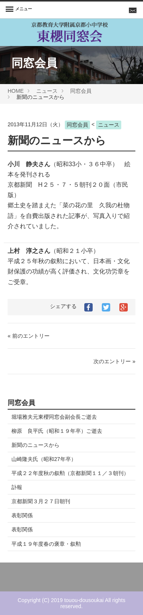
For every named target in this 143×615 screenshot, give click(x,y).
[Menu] (19, 10)
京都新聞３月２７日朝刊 (40, 501)
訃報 (16, 487)
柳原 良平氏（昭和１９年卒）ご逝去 (56, 431)
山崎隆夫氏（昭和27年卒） (43, 459)
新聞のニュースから (35, 445)
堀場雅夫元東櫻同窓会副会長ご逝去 (54, 417)
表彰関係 (22, 515)
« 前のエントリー (29, 336)
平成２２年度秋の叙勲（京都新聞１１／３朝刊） (70, 473)
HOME (16, 91)
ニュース (47, 91)
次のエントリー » (114, 361)
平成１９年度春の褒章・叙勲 (46, 544)
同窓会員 (81, 91)
